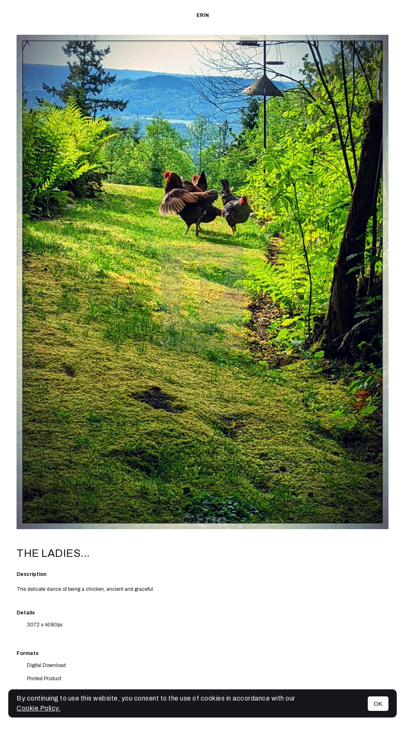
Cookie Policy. (38, 708)
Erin (203, 15)
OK (378, 703)
